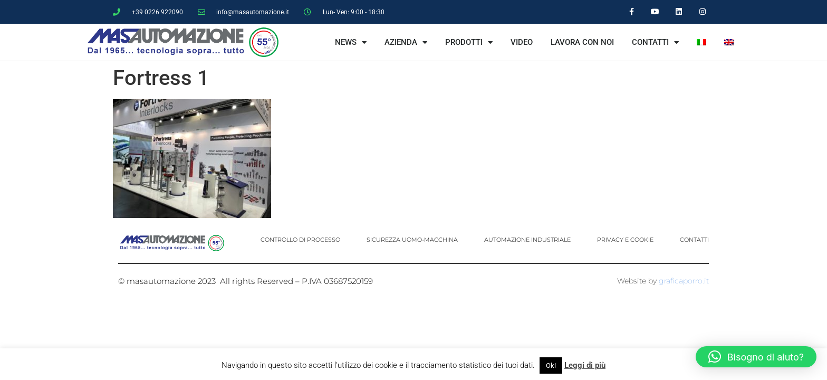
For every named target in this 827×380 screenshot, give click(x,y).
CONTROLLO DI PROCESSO (300, 239)
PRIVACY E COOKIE (625, 239)
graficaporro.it (684, 281)
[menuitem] (701, 42)
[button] (756, 356)
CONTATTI (655, 42)
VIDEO (522, 42)
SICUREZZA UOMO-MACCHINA (412, 239)
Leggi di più (584, 365)
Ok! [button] (551, 365)
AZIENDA (405, 42)
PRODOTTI (469, 42)
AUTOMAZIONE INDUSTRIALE (527, 239)
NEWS (351, 42)
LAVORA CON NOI (582, 42)
